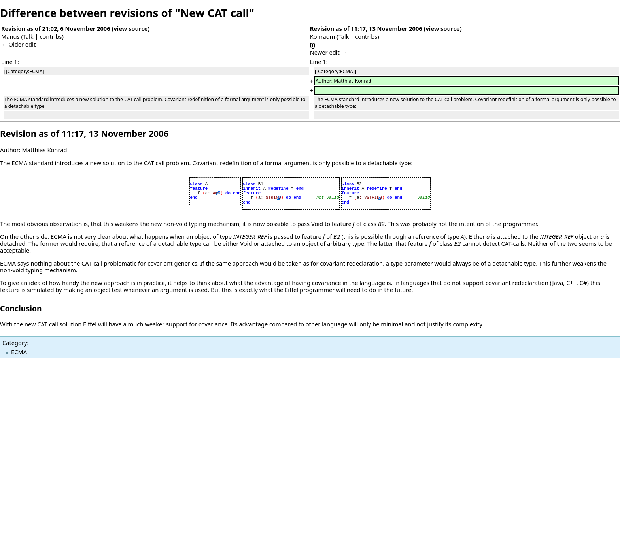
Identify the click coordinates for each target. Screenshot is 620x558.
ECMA (19, 352)
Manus (10, 36)
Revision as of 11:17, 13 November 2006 (366, 28)
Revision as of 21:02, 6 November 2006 (55, 28)
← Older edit (18, 44)
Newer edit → (328, 52)
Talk (28, 36)
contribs (51, 36)
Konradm (322, 36)
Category (14, 343)
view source (130, 28)
